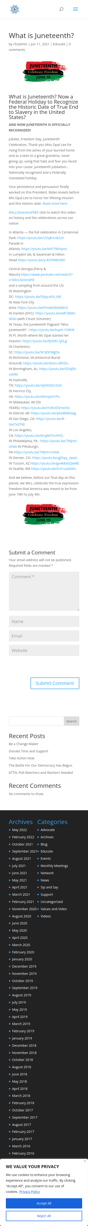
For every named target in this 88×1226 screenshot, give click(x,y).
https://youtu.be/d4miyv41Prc (37, 396)
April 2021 (20, 887)
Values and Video (54, 909)
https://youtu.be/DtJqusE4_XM (38, 296)
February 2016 (23, 1153)
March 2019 (21, 1024)
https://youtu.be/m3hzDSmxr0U (45, 407)
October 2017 (22, 1110)
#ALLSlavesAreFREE (24, 212)
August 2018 (21, 1067)
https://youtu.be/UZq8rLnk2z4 (40, 238)
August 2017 (21, 1124)
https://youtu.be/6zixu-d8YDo (45, 363)
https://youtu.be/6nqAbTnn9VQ (39, 435)
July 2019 (19, 1002)
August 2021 (21, 858)
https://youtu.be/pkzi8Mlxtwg (53, 413)
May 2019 (19, 1009)
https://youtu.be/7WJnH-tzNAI (36, 452)
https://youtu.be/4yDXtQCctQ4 (38, 385)
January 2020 (22, 959)
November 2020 (24, 909)
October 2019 (22, 981)
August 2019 (21, 995)
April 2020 (20, 937)
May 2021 (19, 880)
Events (46, 858)
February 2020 (23, 952)
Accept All (44, 1203)
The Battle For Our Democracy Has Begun (41, 765)
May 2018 (19, 1081)
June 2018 (19, 1074)
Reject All (44, 1216)
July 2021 (19, 865)
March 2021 (21, 894)
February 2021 (23, 901)
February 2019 (23, 1031)
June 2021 (19, 873)
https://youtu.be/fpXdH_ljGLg (44, 341)
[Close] (85, 1161)
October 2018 (22, 1059)
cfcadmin (20, 44)
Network (47, 873)
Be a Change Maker (23, 744)
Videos (46, 916)
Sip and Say (49, 887)
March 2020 (21, 945)
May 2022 (19, 830)
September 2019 (25, 988)
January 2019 (22, 1038)
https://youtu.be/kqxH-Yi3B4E (52, 330)
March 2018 (21, 1095)
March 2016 (21, 1146)
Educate (59, 44)
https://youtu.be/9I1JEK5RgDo (37, 352)
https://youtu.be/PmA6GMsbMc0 (43, 307)
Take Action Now (21, 758)
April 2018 (20, 1088)
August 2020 (21, 916)
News (45, 880)
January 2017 (22, 1139)
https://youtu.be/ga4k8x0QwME (55, 463)
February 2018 (23, 1103)
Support (47, 894)
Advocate (48, 830)
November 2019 (24, 973)
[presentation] (41, 667)
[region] (44, 1192)
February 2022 (23, 837)
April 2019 (20, 1017)
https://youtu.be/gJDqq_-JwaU (54, 457)
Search (71, 721)
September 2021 (25, 851)
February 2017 (23, 1131)
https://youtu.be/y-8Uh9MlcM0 (41, 260)
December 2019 (24, 966)
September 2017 (25, 1117)
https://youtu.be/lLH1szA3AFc (54, 468)
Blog (44, 844)
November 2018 (24, 1052)
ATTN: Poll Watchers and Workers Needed (41, 772)
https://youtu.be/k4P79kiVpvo (44, 249)
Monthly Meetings (54, 865)
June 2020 (19, 923)
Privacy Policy (29, 1191)
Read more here (55, 203)
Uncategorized (52, 901)
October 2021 (22, 844)
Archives (47, 837)
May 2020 (19, 930)
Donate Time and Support (28, 751)
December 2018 (24, 1045)
